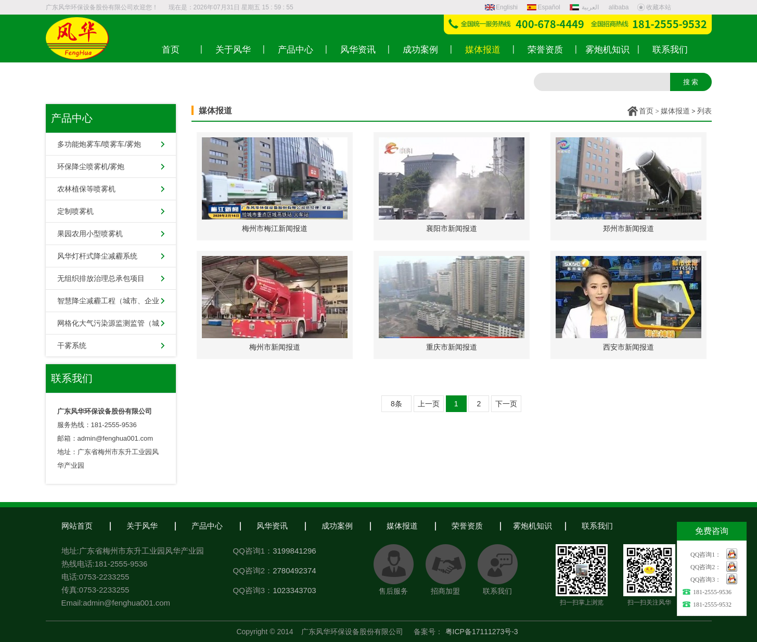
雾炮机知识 (532, 525)
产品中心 (207, 525)
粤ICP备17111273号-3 (481, 631)
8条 (396, 404)
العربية (585, 7)
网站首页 (77, 525)
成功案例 (337, 525)
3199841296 (294, 550)
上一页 (429, 404)
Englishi (501, 7)
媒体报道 (675, 111)
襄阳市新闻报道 (451, 228)
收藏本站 (654, 7)
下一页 (506, 404)
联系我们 (597, 525)
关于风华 (142, 525)
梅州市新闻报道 (274, 347)
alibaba (619, 7)
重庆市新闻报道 (451, 347)
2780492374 (294, 570)
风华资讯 (272, 525)
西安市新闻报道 (628, 347)
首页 (646, 111)
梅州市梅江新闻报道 (274, 228)
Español (543, 7)
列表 (704, 111)
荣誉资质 (467, 525)
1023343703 (294, 590)
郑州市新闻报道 (628, 228)
